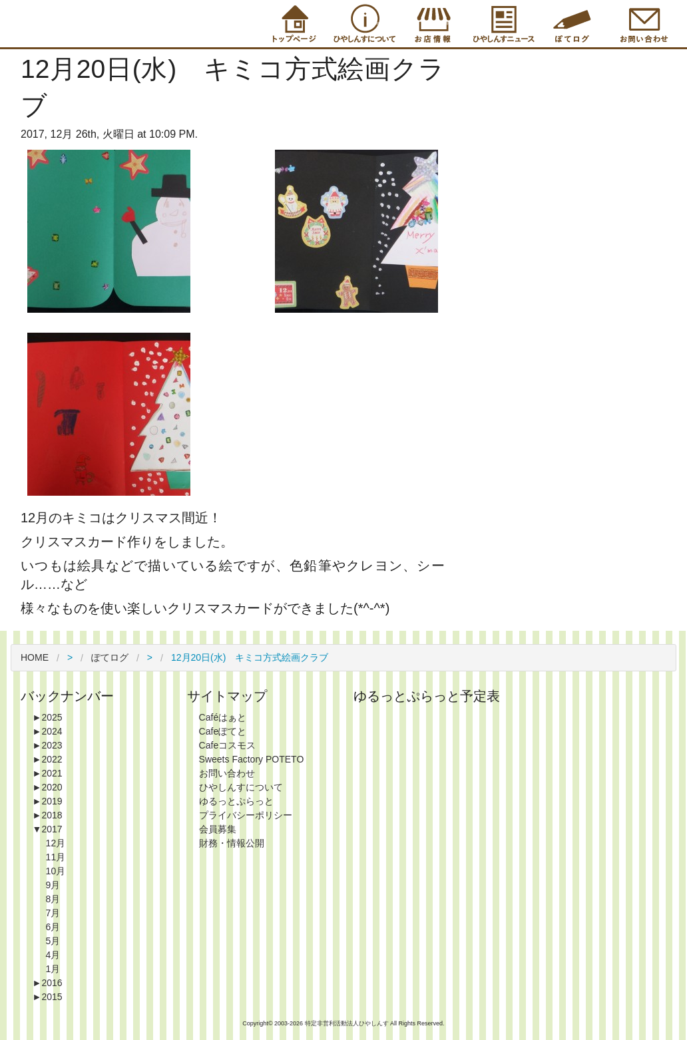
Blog (571, 23)
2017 (48, 829)
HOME (35, 657)
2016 (48, 982)
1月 (53, 968)
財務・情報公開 (231, 843)
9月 (53, 885)
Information (502, 23)
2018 (48, 815)
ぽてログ (109, 657)
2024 (48, 731)
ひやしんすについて (241, 787)
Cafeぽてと (223, 731)
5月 (53, 941)
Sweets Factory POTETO (251, 759)
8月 (53, 899)
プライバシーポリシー (245, 815)
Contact (641, 23)
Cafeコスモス (227, 745)
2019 (48, 801)
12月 (56, 843)
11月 (56, 857)
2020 (48, 787)
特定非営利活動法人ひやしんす (348, 1023)
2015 (48, 996)
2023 (48, 745)
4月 (53, 955)
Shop (432, 23)
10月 (56, 871)
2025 (48, 717)
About (362, 23)
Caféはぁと (223, 717)
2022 (48, 759)
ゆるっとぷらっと (236, 801)
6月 (53, 927)
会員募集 (217, 829)
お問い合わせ (227, 773)
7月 (53, 913)
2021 (48, 773)
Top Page (292, 23)
